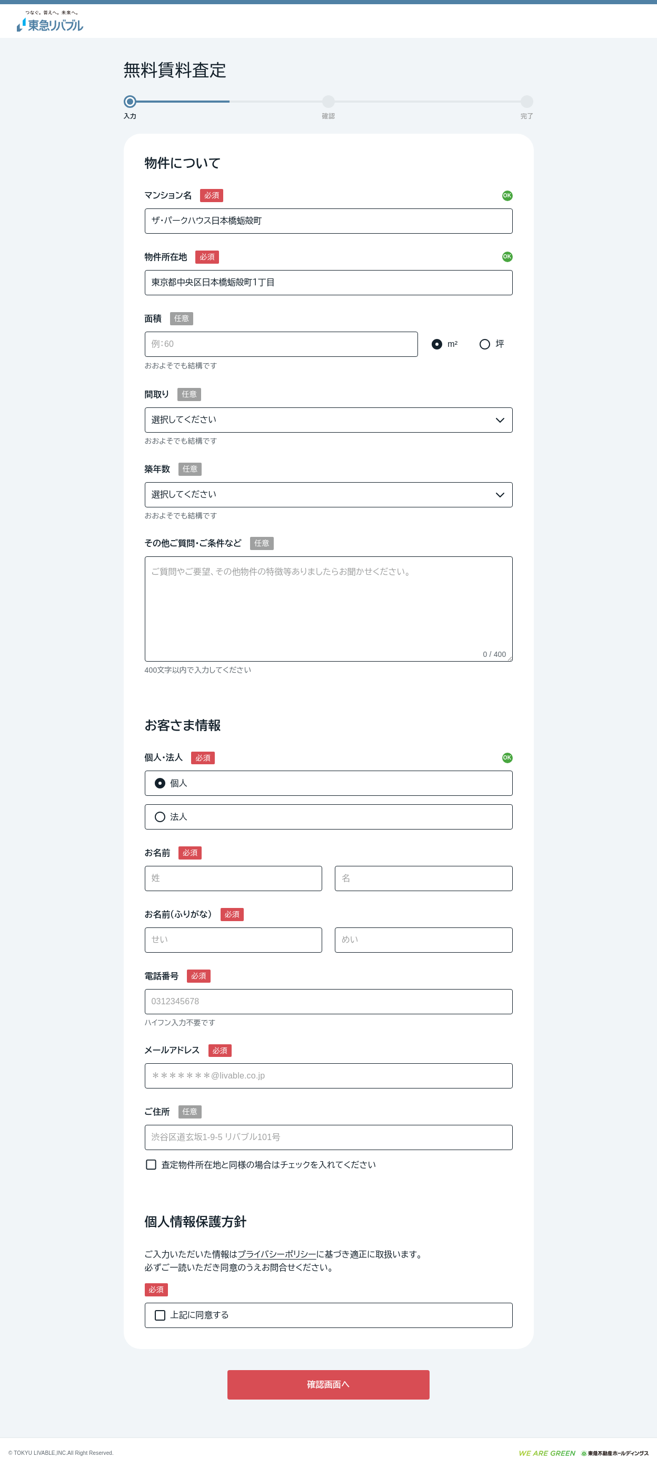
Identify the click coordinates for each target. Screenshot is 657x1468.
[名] (424, 878)
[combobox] (329, 1075)
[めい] (424, 940)
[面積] (282, 344)
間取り (157, 394)
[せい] (234, 940)
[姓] (234, 878)
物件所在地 (166, 257)
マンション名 (168, 195)
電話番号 (162, 976)
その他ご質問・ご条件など (193, 543)
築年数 (158, 469)
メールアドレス (172, 1050)
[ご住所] (329, 1137)
